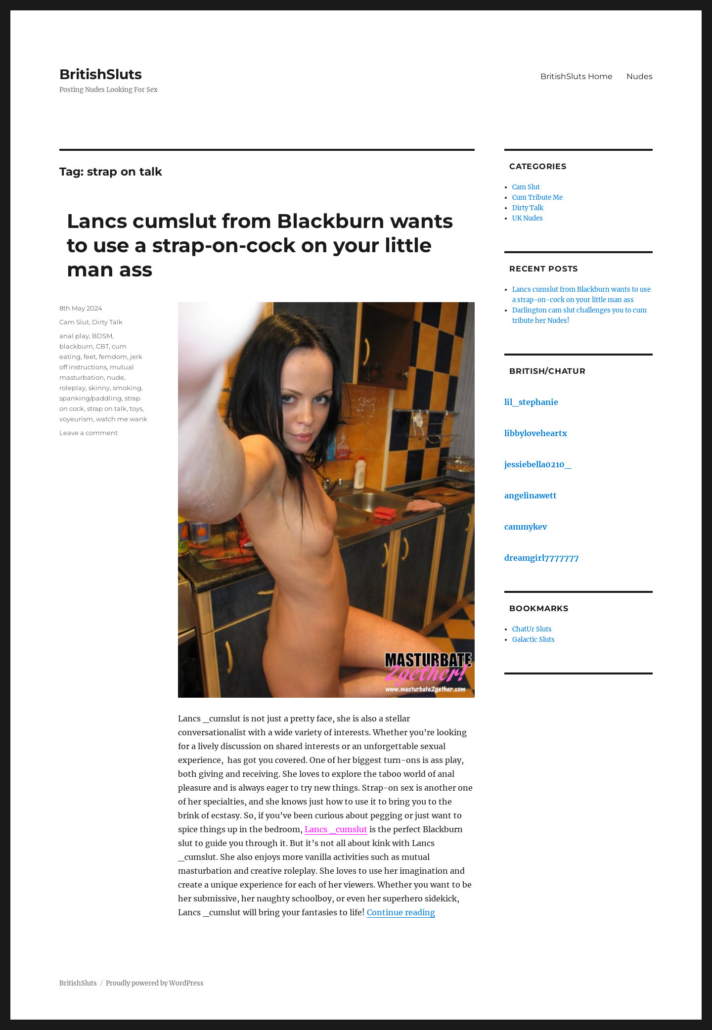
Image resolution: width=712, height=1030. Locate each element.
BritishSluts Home (576, 76)
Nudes (639, 76)
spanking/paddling (90, 398)
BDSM (102, 336)
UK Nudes (527, 218)
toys (136, 408)
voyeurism (76, 419)
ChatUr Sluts (532, 629)
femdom (113, 356)
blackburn (76, 346)
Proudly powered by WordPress (155, 983)
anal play (74, 336)
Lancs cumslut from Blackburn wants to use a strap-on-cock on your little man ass (260, 245)
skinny (99, 388)
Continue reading (401, 912)
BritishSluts (100, 74)
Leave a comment (88, 433)
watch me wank (121, 419)
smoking (127, 388)
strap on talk (107, 408)
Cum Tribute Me (537, 197)
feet (90, 356)
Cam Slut (74, 322)
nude (115, 377)
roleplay (72, 388)
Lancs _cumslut (336, 829)
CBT (102, 346)
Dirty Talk (107, 322)
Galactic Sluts (533, 639)
